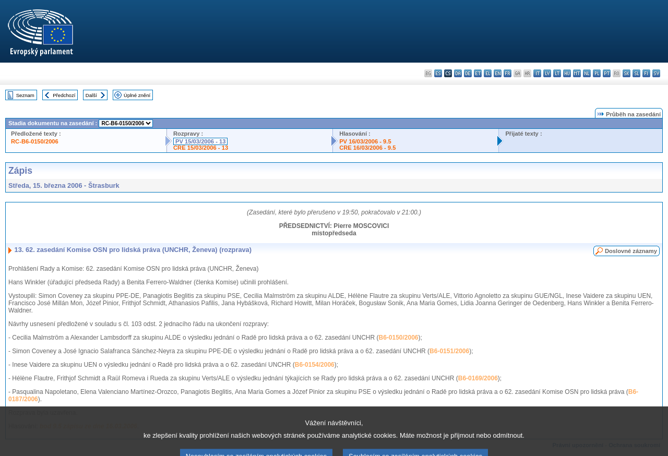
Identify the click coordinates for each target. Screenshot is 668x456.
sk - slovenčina (626, 73)
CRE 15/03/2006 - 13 (200, 148)
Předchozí (64, 95)
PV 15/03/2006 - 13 (200, 141)
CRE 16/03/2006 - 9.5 (367, 148)
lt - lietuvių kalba (557, 73)
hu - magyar (567, 73)
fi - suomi (646, 73)
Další (91, 95)
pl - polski (597, 73)
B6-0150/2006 (398, 337)
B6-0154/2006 (315, 364)
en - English (498, 73)
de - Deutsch (468, 73)
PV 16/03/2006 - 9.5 (365, 141)
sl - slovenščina (636, 73)
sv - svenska (656, 73)
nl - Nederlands (587, 73)
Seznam (25, 95)
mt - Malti (577, 73)
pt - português (607, 73)
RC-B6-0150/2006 (34, 141)
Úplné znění (137, 95)
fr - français (507, 73)
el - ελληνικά (488, 73)
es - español (438, 73)
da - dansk (458, 73)
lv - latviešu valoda (547, 73)
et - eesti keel (478, 73)
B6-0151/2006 (449, 351)
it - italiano (537, 73)
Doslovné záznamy (631, 251)
